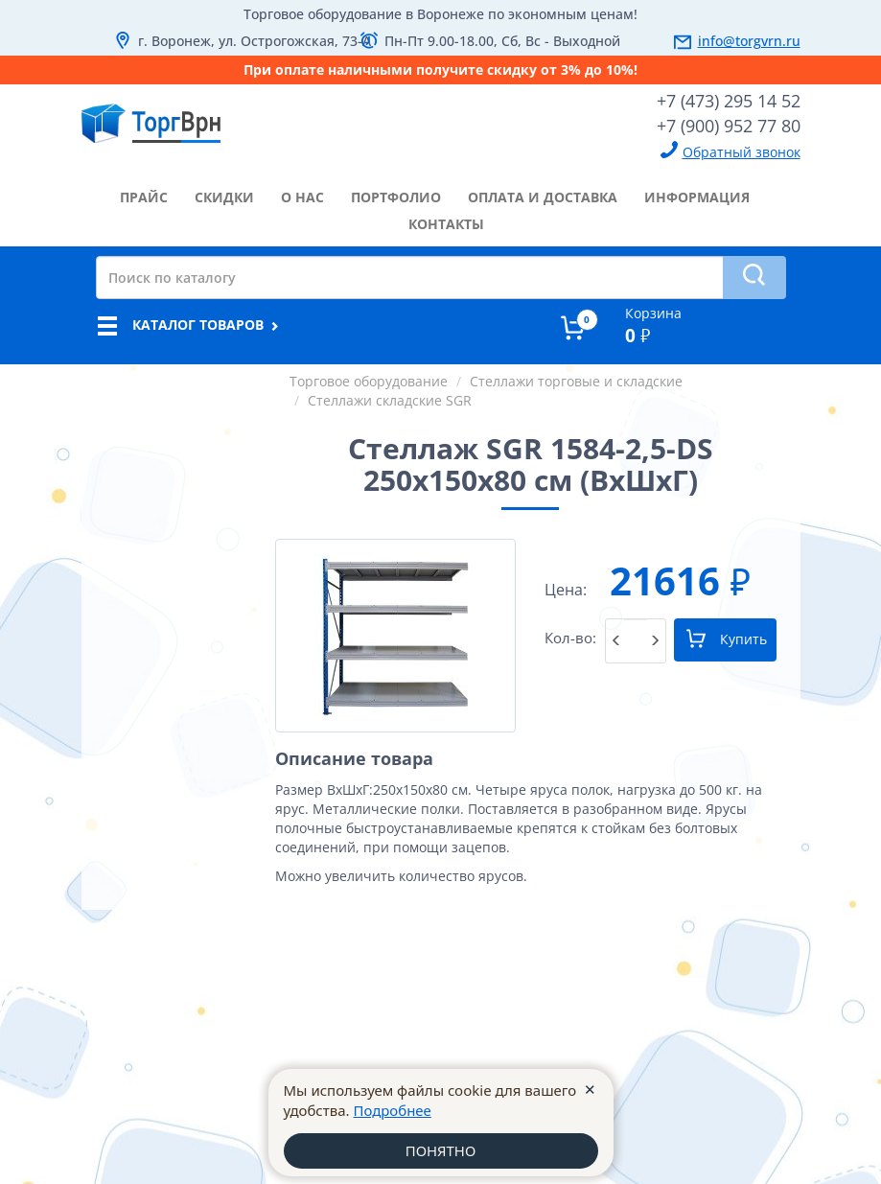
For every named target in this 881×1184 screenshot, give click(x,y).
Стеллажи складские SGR (390, 400)
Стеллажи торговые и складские (576, 381)
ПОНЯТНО (440, 1150)
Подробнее (392, 1110)
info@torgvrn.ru (749, 41)
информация (697, 197)
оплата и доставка (542, 197)
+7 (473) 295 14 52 (728, 100)
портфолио (396, 197)
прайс (144, 197)
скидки (224, 197)
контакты (446, 224)
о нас (302, 197)
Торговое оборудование (369, 381)
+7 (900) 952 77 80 (728, 125)
